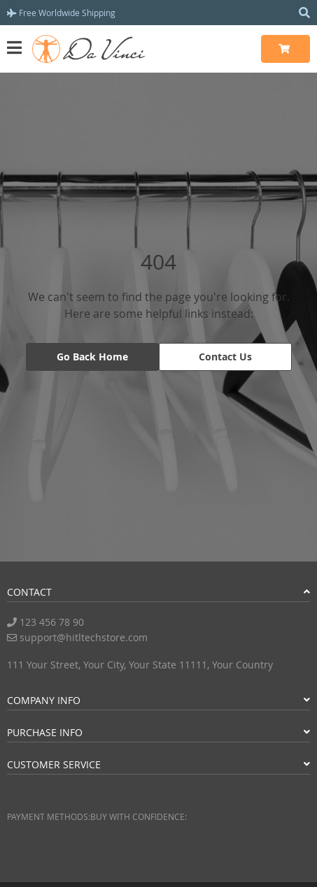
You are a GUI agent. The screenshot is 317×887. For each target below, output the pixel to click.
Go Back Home (92, 356)
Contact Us (225, 356)
